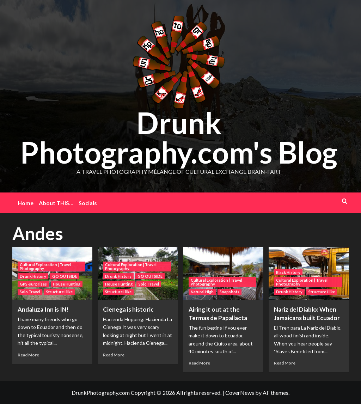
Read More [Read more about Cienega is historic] (113, 354)
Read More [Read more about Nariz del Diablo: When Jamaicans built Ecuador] (284, 363)
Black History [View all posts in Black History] (288, 272)
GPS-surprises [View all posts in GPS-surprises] (33, 284)
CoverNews (239, 392)
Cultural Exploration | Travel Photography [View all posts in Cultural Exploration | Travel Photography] (45, 266)
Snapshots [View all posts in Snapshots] (229, 291)
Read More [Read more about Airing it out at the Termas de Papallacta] (199, 363)
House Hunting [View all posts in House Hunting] (66, 284)
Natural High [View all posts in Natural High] (202, 291)
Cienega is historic (128, 309)
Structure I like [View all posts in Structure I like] (59, 291)
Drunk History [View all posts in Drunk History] (33, 276)
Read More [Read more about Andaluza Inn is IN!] (28, 354)
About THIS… (56, 203)
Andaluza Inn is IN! (43, 309)
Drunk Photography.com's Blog (178, 137)
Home (25, 203)
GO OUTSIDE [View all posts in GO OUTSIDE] (64, 276)
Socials (88, 203)
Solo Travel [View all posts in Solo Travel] (30, 291)
